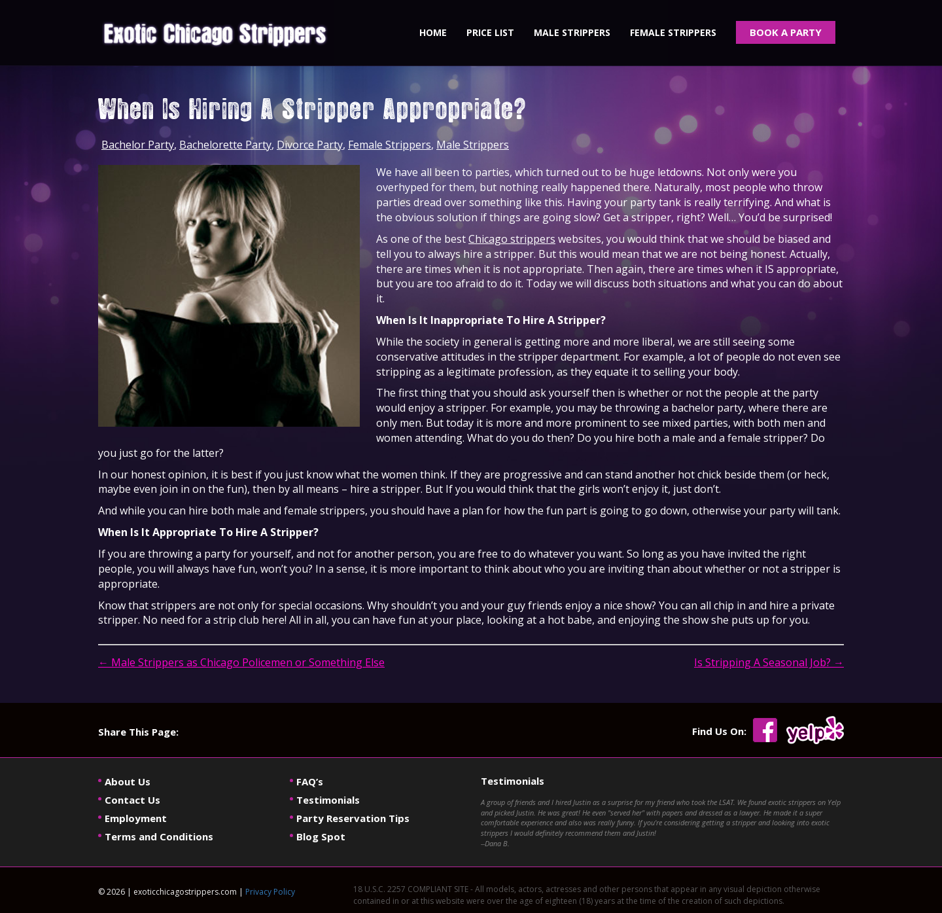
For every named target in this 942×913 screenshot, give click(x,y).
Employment (136, 818)
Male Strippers (472, 144)
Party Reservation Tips (353, 818)
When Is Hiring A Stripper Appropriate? (312, 111)
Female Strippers (389, 144)
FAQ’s (309, 781)
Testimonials (328, 799)
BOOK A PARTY (786, 32)
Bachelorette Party (225, 144)
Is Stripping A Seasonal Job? (769, 662)
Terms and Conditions (159, 836)
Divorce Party (310, 144)
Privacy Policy (270, 891)
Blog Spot (320, 836)
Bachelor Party (137, 144)
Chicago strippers (511, 239)
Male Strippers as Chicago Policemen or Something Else (241, 662)
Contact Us (132, 799)
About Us (127, 781)
